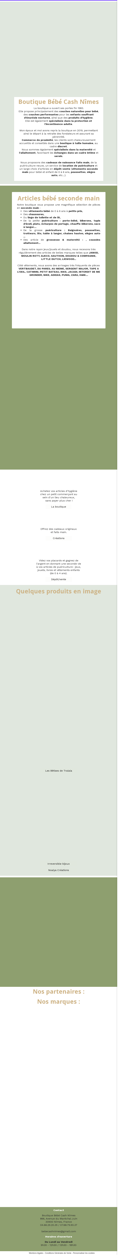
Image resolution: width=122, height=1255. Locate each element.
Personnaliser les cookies (84, 1253)
